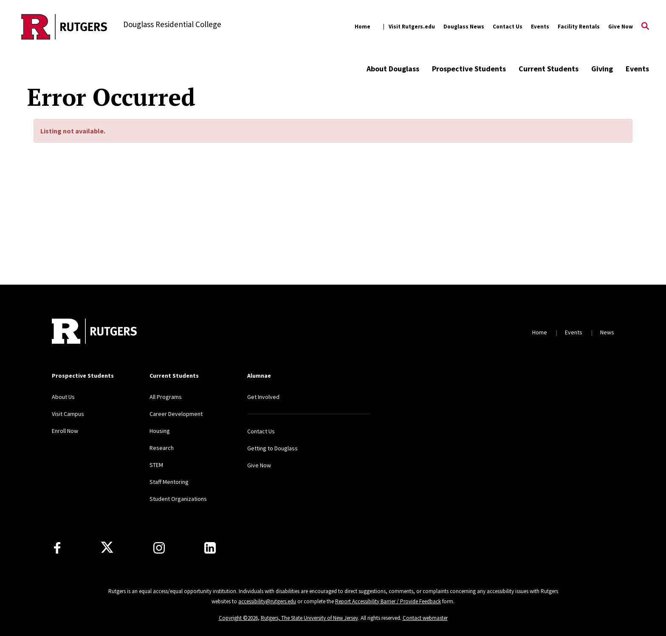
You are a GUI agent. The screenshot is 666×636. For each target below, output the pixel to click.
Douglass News (463, 26)
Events (540, 26)
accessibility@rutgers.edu (267, 601)
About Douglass (393, 68)
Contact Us (507, 26)
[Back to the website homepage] (64, 27)
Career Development (176, 414)
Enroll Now (65, 431)
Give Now (620, 26)
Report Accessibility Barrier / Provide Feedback (388, 601)
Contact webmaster (425, 618)
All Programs (166, 397)
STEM (156, 465)
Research (162, 448)
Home (362, 26)
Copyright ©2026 (238, 618)
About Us (63, 397)
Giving (602, 68)
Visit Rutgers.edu (412, 26)
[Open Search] (645, 26)
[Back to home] (94, 332)
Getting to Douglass (272, 448)
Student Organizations (178, 499)
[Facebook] (57, 548)
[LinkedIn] (210, 548)
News (607, 332)
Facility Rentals (579, 26)
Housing (160, 431)
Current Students (549, 68)
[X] (107, 547)
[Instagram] (159, 548)
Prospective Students (469, 68)
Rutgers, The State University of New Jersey (309, 618)
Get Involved (263, 397)
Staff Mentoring (169, 482)
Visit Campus (68, 414)
